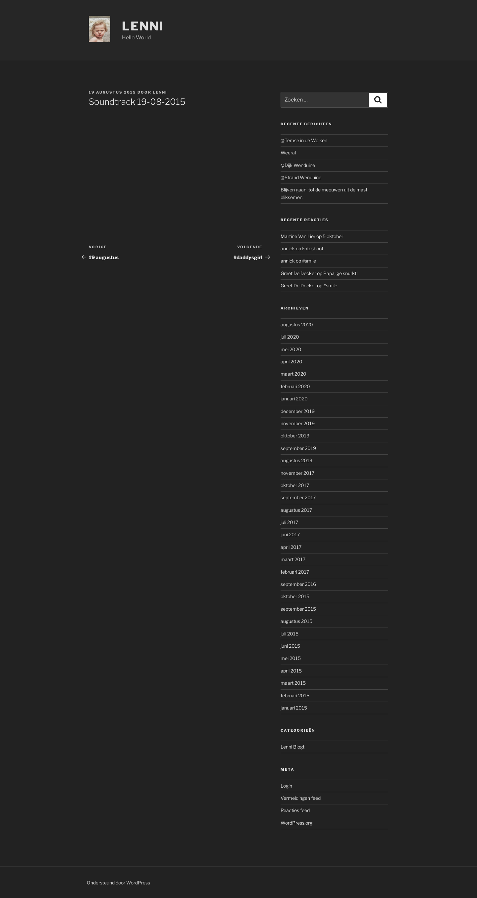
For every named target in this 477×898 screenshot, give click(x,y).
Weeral (288, 152)
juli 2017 (289, 522)
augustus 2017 (296, 510)
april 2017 (291, 547)
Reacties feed (295, 810)
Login (286, 786)
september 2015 (298, 609)
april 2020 (291, 361)
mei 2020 (291, 349)
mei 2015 (291, 658)
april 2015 (291, 671)
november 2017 (297, 473)
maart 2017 (293, 559)
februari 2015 (295, 695)
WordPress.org (296, 823)
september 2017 (298, 497)
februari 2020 (295, 386)
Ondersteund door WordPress (118, 882)
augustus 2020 (297, 324)
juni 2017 (290, 534)
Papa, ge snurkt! (340, 273)
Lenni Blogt (292, 747)
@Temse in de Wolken (304, 140)
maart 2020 (293, 374)
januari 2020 (294, 398)
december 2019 (298, 411)
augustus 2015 (296, 621)
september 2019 (298, 448)
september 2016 (298, 584)
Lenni (143, 26)
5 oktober (333, 236)
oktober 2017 (295, 485)
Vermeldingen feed (301, 798)
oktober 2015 (295, 596)
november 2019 (298, 423)
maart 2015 (293, 683)
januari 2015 (294, 708)
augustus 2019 (296, 460)
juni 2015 (290, 646)
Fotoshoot (312, 248)
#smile (309, 261)
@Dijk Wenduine (298, 165)
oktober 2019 (295, 435)
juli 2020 (290, 337)
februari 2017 (295, 572)
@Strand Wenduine (301, 177)
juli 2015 (289, 633)
